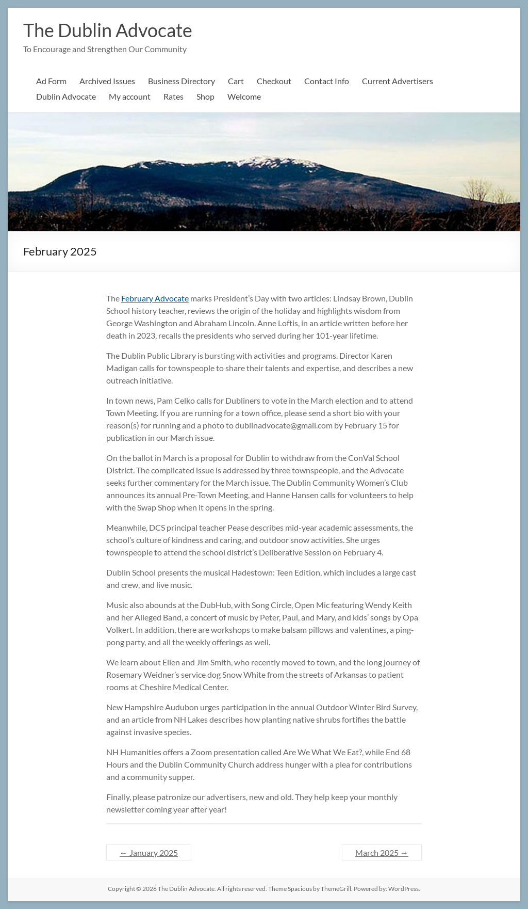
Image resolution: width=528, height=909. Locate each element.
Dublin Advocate (66, 96)
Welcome (244, 96)
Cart (236, 81)
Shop (205, 96)
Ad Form (51, 81)
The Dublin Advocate (107, 30)
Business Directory (181, 81)
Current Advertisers (397, 81)
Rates (173, 96)
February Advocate (155, 298)
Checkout (274, 81)
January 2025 (149, 852)
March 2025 (381, 852)
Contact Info (326, 81)
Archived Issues (107, 81)
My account (130, 96)
